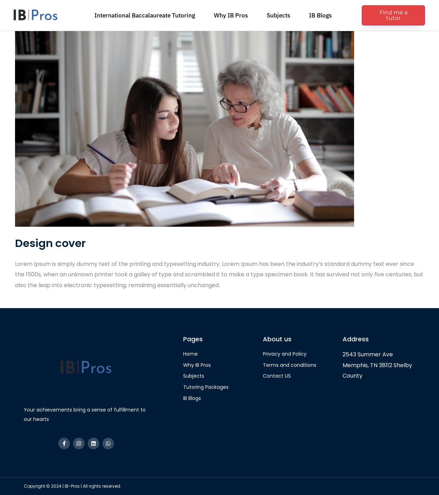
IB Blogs (320, 15)
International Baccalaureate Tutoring (144, 15)
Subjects (278, 15)
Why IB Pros (231, 15)
